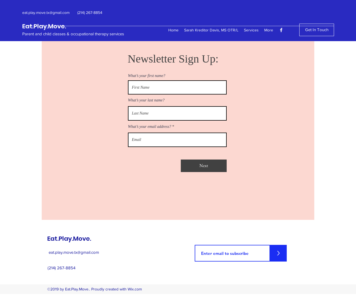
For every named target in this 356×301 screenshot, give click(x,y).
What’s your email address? (149, 127)
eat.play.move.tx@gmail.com (74, 252)
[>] (278, 253)
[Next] (204, 166)
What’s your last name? (146, 100)
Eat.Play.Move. (44, 26)
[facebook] (281, 30)
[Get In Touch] (316, 30)
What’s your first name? (146, 76)
